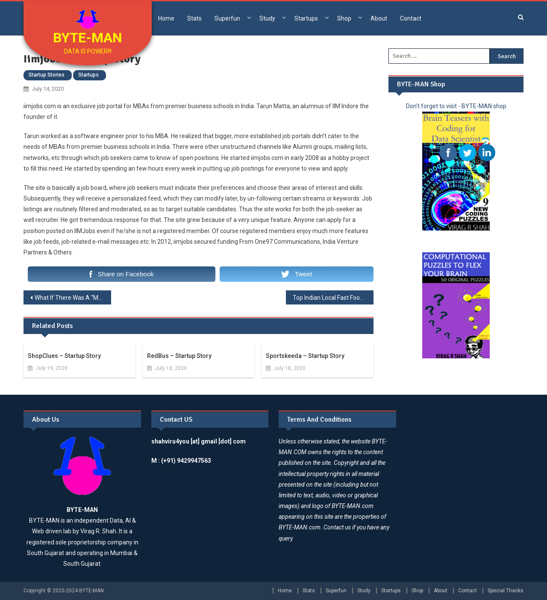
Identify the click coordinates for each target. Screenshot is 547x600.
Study (267, 18)
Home (166, 18)
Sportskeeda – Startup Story (305, 355)
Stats (194, 18)
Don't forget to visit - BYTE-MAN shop (456, 106)
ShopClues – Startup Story (64, 355)
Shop (344, 18)
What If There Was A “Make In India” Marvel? (73, 297)
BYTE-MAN (87, 38)
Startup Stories (47, 75)
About (379, 18)
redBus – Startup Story (179, 355)
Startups (306, 18)
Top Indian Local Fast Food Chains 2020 (333, 297)
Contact (410, 18)
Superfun (227, 18)
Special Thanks (505, 591)
